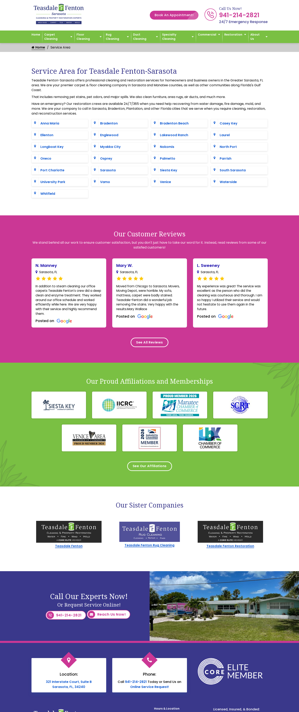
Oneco (45, 158)
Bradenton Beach (174, 123)
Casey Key (228, 123)
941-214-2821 (239, 15)
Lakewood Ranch (174, 135)
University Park (52, 182)
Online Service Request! (149, 690)
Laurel (225, 135)
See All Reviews (149, 345)
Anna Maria (49, 123)
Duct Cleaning (139, 37)
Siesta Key (168, 170)
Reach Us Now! (107, 619)
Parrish (225, 158)
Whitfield (47, 194)
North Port (228, 147)
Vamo (105, 182)
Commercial (207, 35)
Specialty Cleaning (169, 37)
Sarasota (108, 170)
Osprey (106, 158)
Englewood (109, 135)
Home (35, 35)
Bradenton (109, 123)
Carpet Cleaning (51, 37)
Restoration (233, 35)
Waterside (228, 182)
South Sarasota (233, 170)
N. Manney (46, 266)
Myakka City (110, 147)
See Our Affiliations (149, 470)
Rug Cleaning (112, 37)
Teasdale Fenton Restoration (230, 551)
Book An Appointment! (176, 15)
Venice (165, 182)
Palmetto (167, 158)
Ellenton (46, 135)
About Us (255, 37)
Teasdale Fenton (69, 551)
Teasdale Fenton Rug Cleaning (149, 550)
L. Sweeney (208, 266)
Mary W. (124, 266)
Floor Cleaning (83, 37)
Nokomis (167, 147)
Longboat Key (52, 147)
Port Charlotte (52, 170)
